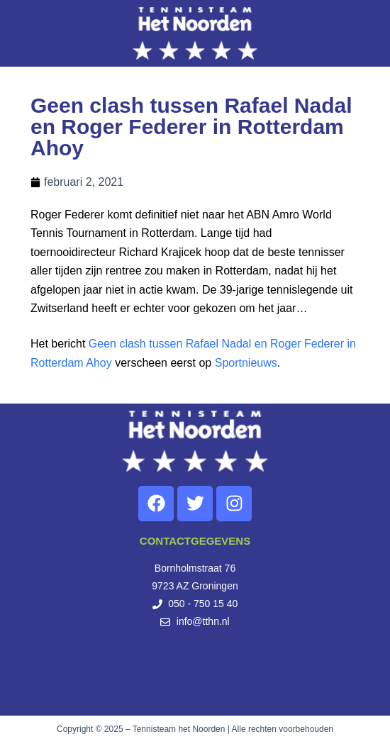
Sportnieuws (246, 363)
